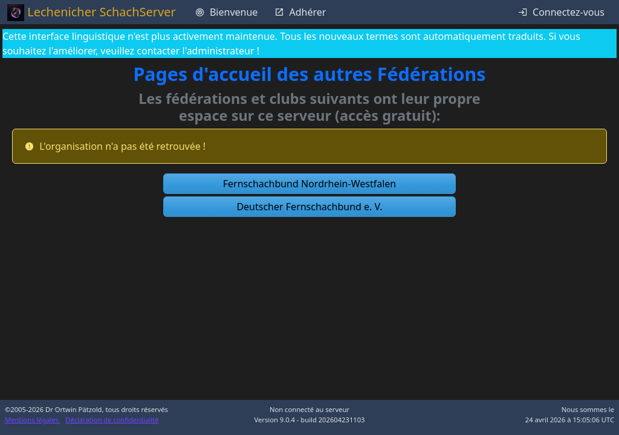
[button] (309, 183)
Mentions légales (32, 419)
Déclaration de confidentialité (112, 419)
